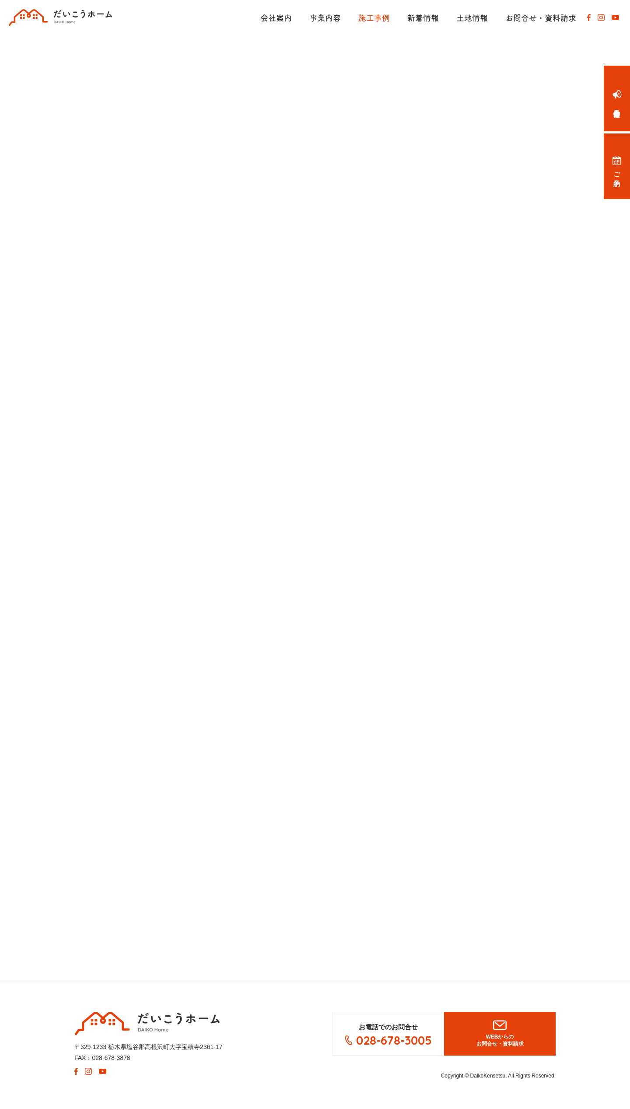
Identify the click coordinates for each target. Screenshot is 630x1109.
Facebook (589, 17)
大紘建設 (147, 1023)
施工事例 (374, 17)
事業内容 (325, 17)
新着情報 (423, 17)
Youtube (615, 18)
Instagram (601, 17)
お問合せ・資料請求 (540, 17)
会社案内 (276, 17)
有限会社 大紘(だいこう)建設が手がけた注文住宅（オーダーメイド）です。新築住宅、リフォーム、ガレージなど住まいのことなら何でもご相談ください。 (60, 17)
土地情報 (472, 17)
